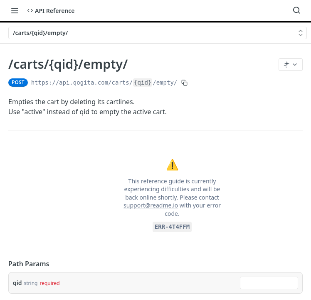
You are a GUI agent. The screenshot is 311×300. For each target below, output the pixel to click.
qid (17, 283)
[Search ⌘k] (296, 10)
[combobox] (269, 283)
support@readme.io (150, 205)
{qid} (142, 82)
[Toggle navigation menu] (14, 10)
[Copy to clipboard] (184, 82)
